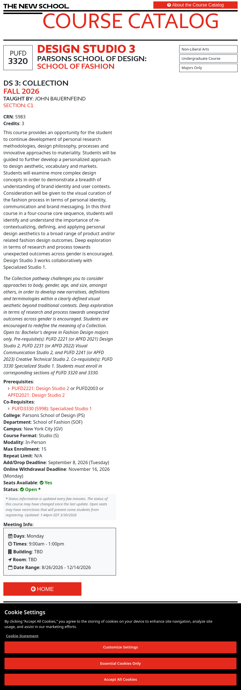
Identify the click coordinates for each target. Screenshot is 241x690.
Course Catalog (130, 20)
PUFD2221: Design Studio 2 (40, 388)
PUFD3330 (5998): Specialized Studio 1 (52, 408)
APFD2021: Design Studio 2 (36, 395)
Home (42, 589)
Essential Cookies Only (120, 665)
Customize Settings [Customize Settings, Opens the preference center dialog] (120, 648)
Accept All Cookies (120, 681)
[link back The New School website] (36, 6)
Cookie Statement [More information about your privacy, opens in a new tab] (22, 637)
